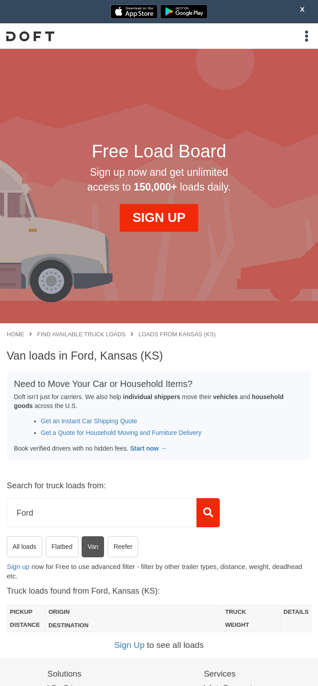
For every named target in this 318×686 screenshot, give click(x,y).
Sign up (18, 566)
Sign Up (129, 645)
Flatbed (62, 546)
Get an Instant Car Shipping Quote (89, 421)
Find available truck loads (81, 334)
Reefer (122, 546)
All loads (24, 546)
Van (92, 546)
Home (15, 334)
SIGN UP (158, 217)
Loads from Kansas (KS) (177, 334)
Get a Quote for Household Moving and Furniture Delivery (121, 432)
